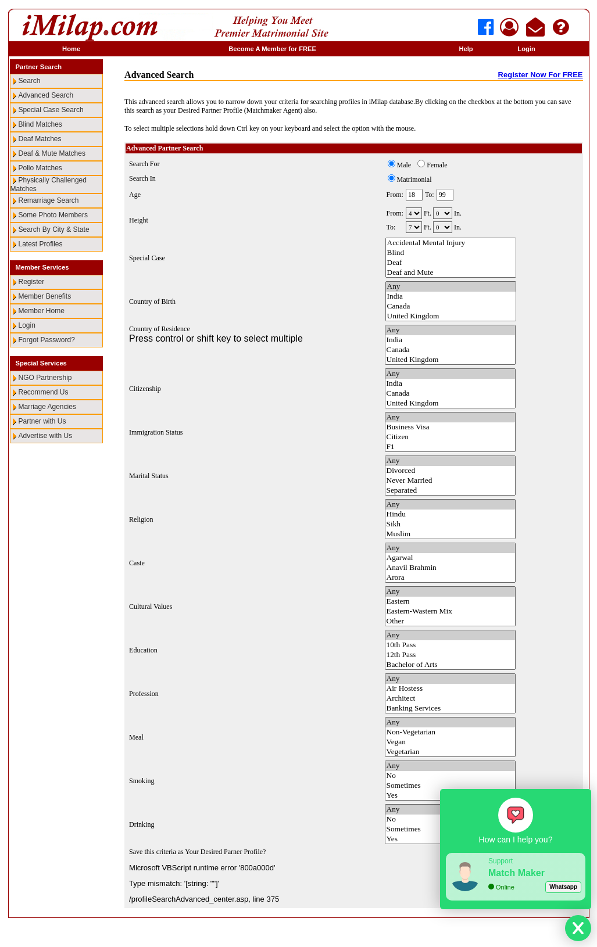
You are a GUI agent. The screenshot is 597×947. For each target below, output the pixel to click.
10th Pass (450, 645)
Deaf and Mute (451, 273)
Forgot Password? (47, 340)
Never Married (450, 481)
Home (71, 48)
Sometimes (450, 786)
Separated (450, 491)
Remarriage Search (49, 200)
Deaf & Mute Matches (52, 153)
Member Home (42, 311)
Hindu (450, 514)
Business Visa (450, 427)
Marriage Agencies (47, 407)
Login (526, 48)
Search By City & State (54, 229)
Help (466, 48)
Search (30, 81)
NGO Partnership (45, 378)
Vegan (450, 742)
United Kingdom (451, 316)
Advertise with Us (46, 436)
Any (451, 287)
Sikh (450, 524)
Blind (451, 253)
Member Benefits (45, 296)
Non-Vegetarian (450, 732)
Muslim (450, 534)
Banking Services (450, 708)
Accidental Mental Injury (451, 243)
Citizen (450, 437)
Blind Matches (40, 124)
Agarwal (450, 558)
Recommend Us (44, 392)
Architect (450, 699)
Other (450, 621)
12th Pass (450, 655)
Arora (450, 578)
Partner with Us (42, 421)
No (450, 776)
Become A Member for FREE (272, 48)
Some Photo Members (53, 215)
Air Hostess (450, 689)
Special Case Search (51, 110)
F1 (450, 447)
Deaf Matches (40, 139)
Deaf (451, 263)
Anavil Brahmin (450, 568)
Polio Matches (40, 168)
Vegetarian (450, 752)
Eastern (450, 602)
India (451, 297)
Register (32, 282)
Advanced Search (46, 95)
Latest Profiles (41, 244)
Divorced (450, 471)
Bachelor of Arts (450, 665)
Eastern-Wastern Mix (450, 611)
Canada (451, 306)
